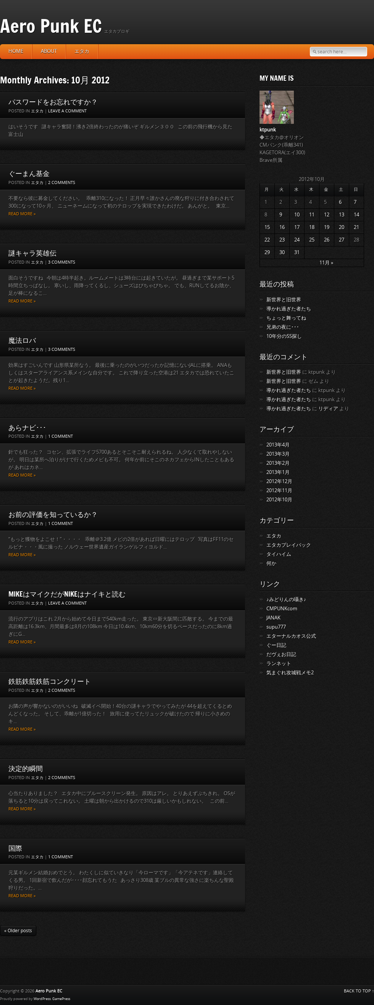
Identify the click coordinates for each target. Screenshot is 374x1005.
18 (311, 227)
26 (326, 240)
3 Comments (61, 262)
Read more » (21, 213)
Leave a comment (67, 111)
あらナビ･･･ (27, 427)
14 (356, 215)
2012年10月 (279, 499)
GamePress (61, 999)
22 (267, 240)
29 (267, 252)
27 (341, 240)
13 (341, 215)
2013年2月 (278, 463)
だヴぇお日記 (281, 654)
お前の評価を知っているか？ (53, 514)
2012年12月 (279, 481)
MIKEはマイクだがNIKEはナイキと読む (67, 594)
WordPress (42, 999)
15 (267, 227)
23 (282, 240)
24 (297, 240)
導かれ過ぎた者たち (288, 309)
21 (356, 227)
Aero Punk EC (51, 25)
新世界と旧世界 (283, 299)
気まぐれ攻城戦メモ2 (290, 672)
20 (341, 227)
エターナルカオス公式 (291, 636)
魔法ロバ (22, 340)
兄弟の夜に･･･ (282, 327)
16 (282, 227)
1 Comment (60, 436)
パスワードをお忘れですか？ (53, 101)
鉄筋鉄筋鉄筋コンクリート (49, 681)
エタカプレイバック (288, 545)
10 (297, 215)
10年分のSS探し (284, 336)
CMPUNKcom (281, 608)
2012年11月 (279, 490)
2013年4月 (278, 445)
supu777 (276, 627)
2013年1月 (278, 472)
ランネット (278, 663)
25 (311, 240)
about (49, 51)
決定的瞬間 (25, 768)
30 (282, 252)
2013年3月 (278, 454)
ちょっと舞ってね (286, 318)
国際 (15, 848)
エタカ (81, 51)
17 (297, 227)
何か (271, 563)
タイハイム (278, 554)
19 (326, 227)
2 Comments (61, 182)
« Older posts (18, 930)
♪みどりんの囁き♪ (286, 599)
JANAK (273, 618)
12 (326, 215)
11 (311, 215)
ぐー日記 (276, 645)
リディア (328, 408)
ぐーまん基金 (29, 173)
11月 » (326, 263)
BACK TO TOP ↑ (359, 991)
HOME (15, 51)
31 (297, 252)
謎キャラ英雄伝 (32, 253)
